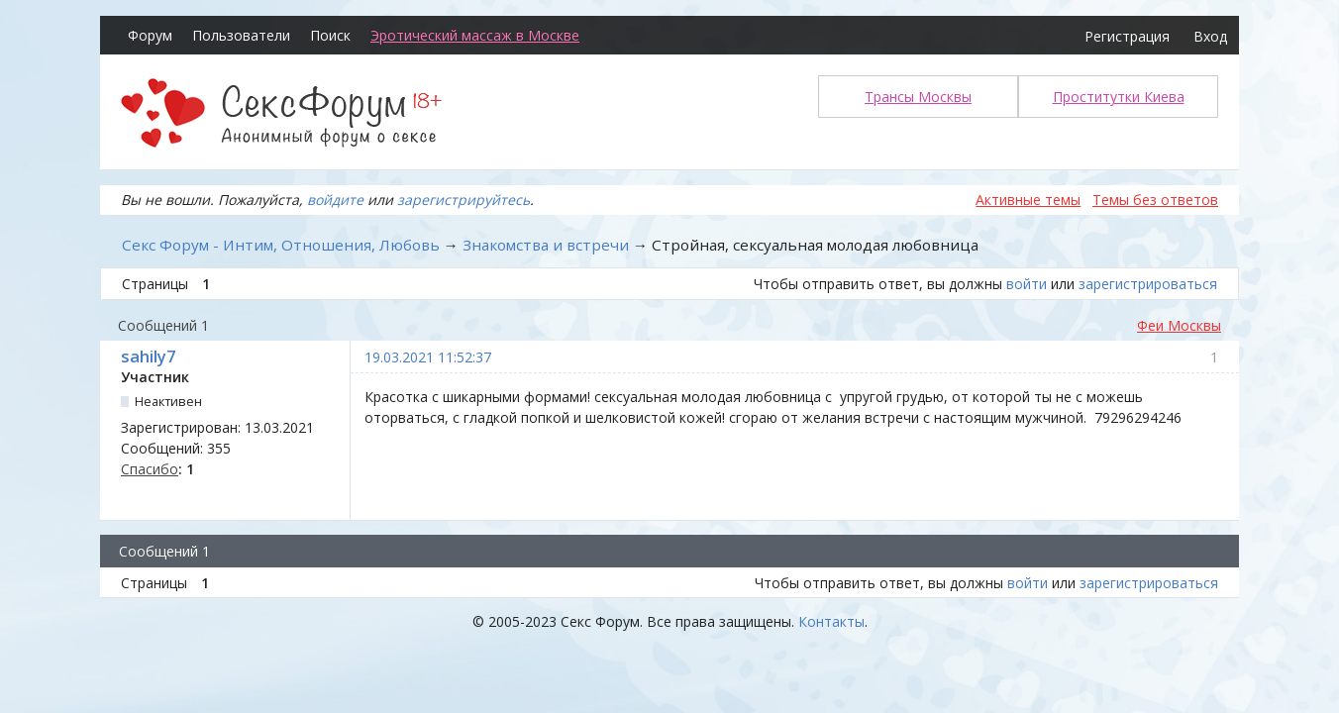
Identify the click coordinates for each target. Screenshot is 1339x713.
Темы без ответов (1155, 199)
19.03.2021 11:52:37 (427, 357)
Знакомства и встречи (546, 245)
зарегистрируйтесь (463, 199)
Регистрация (1127, 36)
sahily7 (148, 356)
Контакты (831, 621)
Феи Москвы (1179, 325)
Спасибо (149, 468)
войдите (335, 199)
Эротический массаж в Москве (474, 35)
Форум (150, 35)
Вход (1210, 36)
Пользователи (241, 35)
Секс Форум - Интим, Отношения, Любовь (281, 245)
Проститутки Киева (1118, 96)
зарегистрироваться (1148, 283)
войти (1026, 283)
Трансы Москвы (918, 96)
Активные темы (1028, 199)
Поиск (330, 35)
